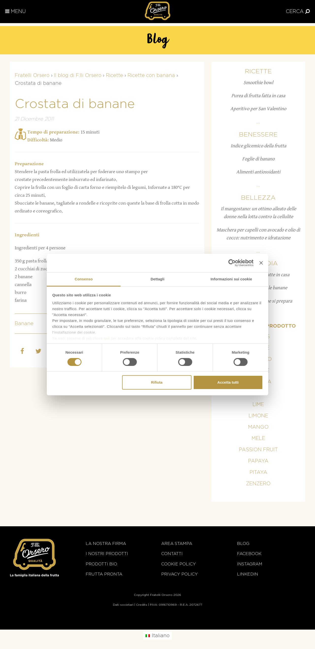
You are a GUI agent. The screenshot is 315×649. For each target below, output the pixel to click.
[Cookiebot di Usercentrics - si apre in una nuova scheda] (231, 263)
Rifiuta (156, 382)
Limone (258, 415)
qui (107, 338)
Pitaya (258, 472)
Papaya (258, 461)
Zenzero (258, 483)
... (258, 122)
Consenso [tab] (84, 279)
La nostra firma (106, 544)
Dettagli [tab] (157, 279)
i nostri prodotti (107, 554)
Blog (243, 544)
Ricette (258, 71)
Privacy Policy (179, 574)
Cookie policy (178, 564)
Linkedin (247, 574)
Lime (258, 404)
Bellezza (258, 198)
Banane (24, 323)
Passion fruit (258, 449)
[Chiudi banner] (261, 263)
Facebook (249, 554)
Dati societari (123, 604)
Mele (258, 438)
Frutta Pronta (104, 574)
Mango (258, 427)
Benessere (258, 135)
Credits (141, 604)
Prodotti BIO (101, 564)
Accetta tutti (228, 382)
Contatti (172, 554)
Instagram (249, 564)
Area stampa (176, 544)
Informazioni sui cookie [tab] (231, 279)
